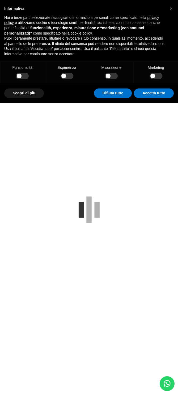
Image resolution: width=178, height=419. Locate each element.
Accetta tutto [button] (153, 93)
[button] (171, 8)
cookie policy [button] (81, 33)
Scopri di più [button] (24, 93)
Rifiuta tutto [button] (113, 93)
